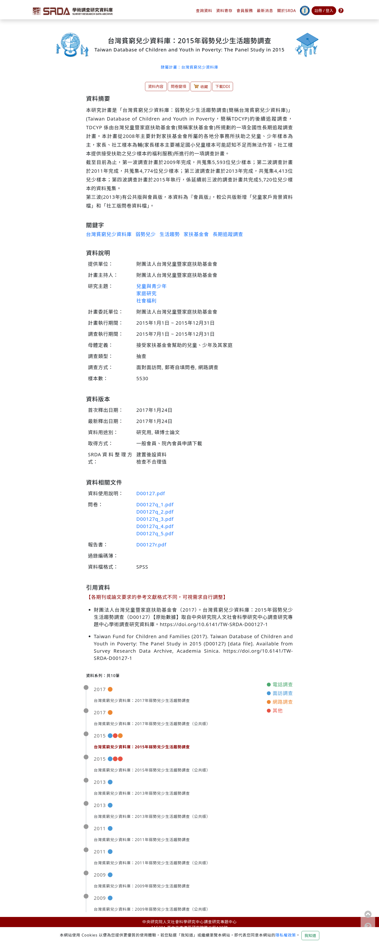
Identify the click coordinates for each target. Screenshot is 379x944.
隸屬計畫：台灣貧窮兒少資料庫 (189, 67)
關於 (286, 11)
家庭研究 (146, 293)
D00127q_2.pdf (155, 511)
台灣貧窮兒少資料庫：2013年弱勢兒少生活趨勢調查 (142, 793)
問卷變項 (178, 86)
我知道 (310, 935)
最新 (265, 11)
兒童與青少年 (151, 286)
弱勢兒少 (145, 234)
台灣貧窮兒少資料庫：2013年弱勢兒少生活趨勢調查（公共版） (152, 816)
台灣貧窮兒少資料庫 (109, 234)
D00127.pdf (150, 493)
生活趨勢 (170, 234)
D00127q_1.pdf (155, 504)
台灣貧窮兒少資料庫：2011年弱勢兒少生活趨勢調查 (142, 839)
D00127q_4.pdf (155, 526)
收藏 (201, 86)
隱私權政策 (285, 935)
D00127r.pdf (151, 544)
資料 (224, 11)
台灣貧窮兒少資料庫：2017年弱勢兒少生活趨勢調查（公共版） (152, 723)
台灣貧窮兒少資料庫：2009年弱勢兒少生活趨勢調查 (142, 886)
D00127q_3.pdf (155, 519)
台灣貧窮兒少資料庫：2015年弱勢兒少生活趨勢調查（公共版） (152, 770)
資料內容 (156, 86)
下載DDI (222, 86)
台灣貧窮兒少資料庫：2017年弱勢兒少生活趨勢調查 (142, 700)
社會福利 (146, 300)
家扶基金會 (196, 234)
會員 (244, 11)
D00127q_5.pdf (155, 533)
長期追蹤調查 (228, 234)
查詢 (204, 11)
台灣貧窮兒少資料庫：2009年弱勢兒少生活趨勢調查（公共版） (152, 909)
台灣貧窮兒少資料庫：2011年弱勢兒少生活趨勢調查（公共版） (152, 862)
